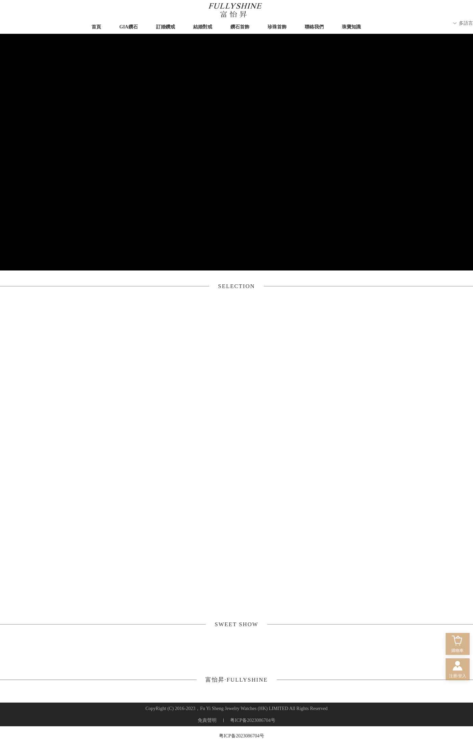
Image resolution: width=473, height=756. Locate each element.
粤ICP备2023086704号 (241, 735)
